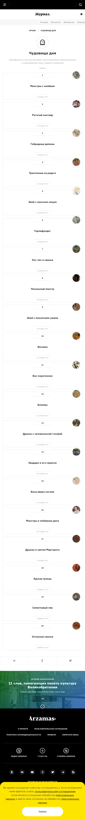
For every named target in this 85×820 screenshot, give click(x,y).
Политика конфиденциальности (24, 735)
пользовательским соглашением (55, 791)
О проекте (23, 729)
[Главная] (42, 718)
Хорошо (42, 811)
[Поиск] (80, 5)
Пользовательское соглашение (50, 729)
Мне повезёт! (81, 14)
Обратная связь (70, 735)
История (44, 22)
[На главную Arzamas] (42, 4)
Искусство (55, 22)
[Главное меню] (4, 4)
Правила (51, 735)
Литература (69, 22)
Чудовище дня (48, 30)
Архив (32, 30)
